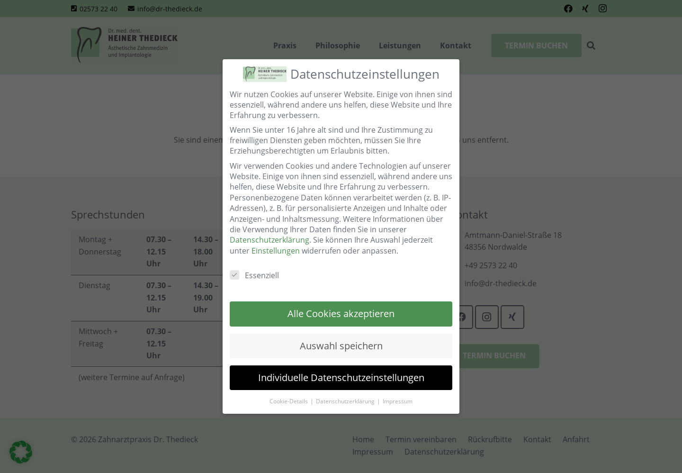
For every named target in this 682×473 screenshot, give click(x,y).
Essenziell (254, 275)
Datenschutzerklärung (269, 240)
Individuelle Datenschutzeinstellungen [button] (341, 377)
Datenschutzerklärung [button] (346, 401)
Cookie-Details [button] (289, 401)
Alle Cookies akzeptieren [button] (341, 313)
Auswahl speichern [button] (341, 345)
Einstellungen (275, 251)
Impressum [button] (398, 401)
